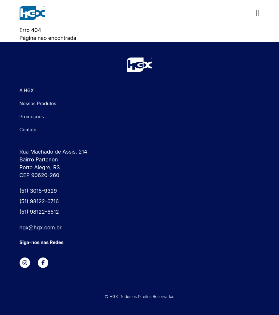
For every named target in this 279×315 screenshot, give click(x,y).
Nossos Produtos (38, 103)
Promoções (32, 116)
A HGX (27, 90)
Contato (28, 129)
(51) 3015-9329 (38, 191)
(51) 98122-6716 (39, 201)
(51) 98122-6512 (39, 211)
